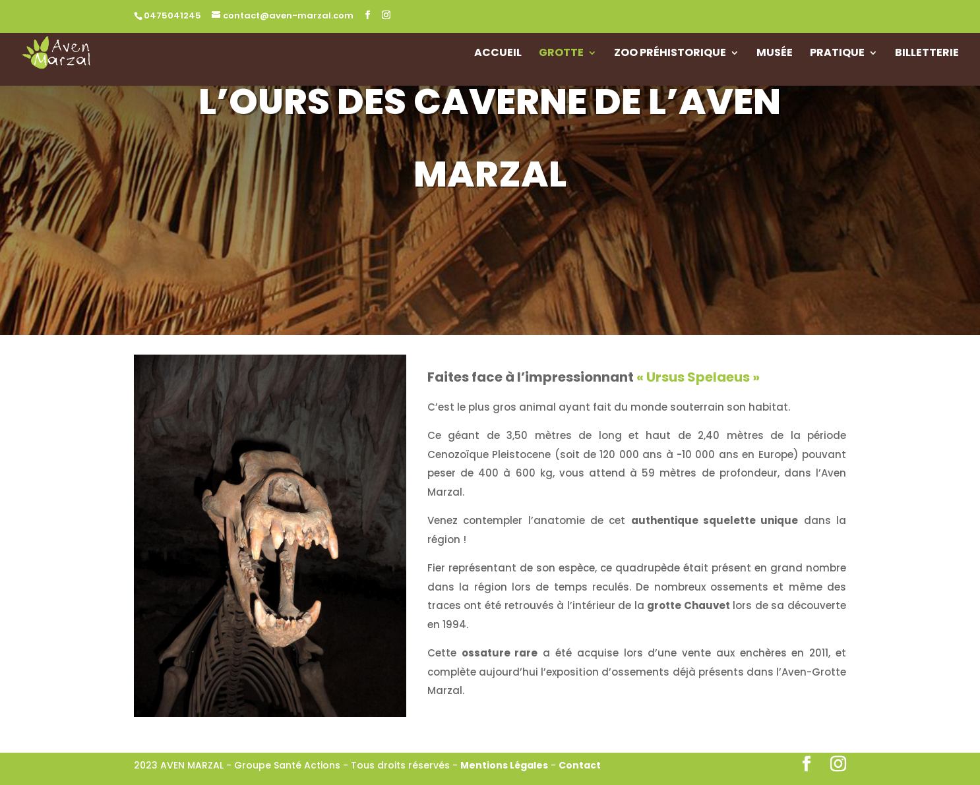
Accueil (498, 54)
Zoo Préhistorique (670, 54)
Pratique (837, 54)
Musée (774, 54)
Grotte (561, 54)
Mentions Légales (504, 765)
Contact (580, 765)
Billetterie (927, 54)
